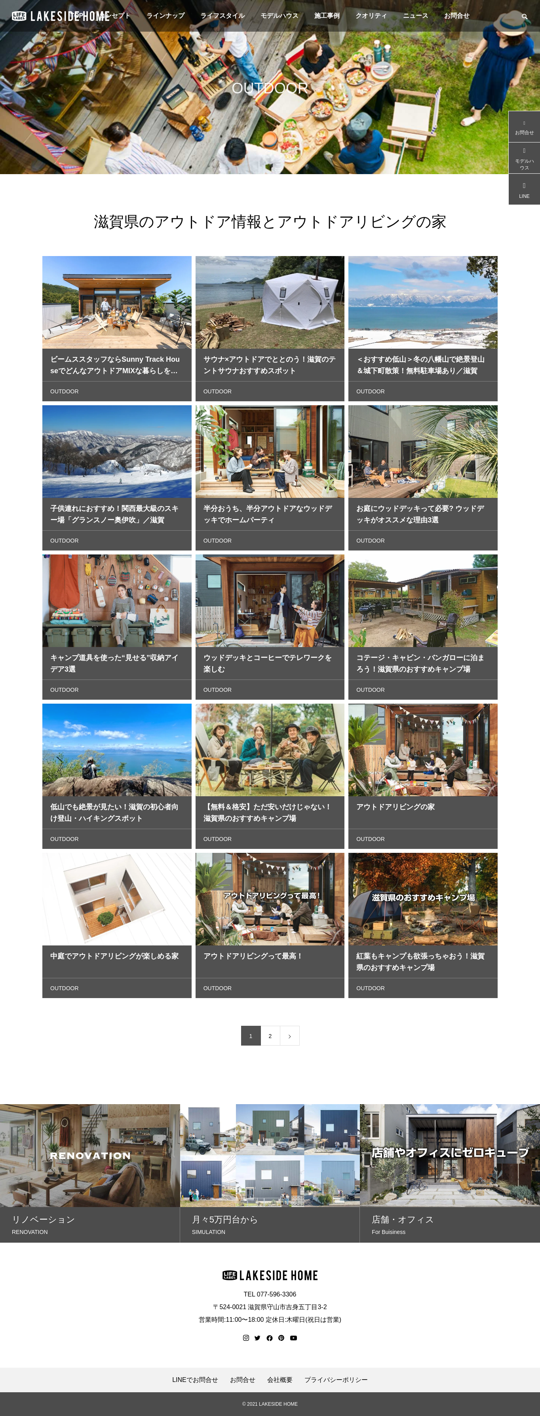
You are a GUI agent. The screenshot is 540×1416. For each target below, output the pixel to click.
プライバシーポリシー (336, 1380)
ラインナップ (165, 15)
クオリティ (371, 15)
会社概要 (280, 1380)
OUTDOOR (64, 393)
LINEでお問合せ (195, 1380)
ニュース (415, 15)
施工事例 (327, 15)
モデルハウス (279, 15)
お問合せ (457, 15)
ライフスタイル (222, 15)
